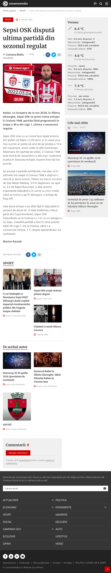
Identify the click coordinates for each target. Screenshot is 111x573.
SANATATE (61, 514)
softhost (39, 567)
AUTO (59, 529)
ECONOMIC (10, 507)
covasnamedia (15, 3)
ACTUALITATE (75, 150)
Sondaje (68, 562)
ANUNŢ (7, 424)
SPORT (23, 10)
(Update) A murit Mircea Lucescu (47, 328)
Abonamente (9, 562)
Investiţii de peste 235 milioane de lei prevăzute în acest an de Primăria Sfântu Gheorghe (86, 203)
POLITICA (61, 500)
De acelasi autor (15, 347)
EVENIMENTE (63, 507)
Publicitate (24, 562)
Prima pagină (9, 10)
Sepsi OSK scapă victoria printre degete (47, 292)
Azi (69, 127)
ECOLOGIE (9, 536)
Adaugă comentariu (18, 452)
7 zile (75, 127)
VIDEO (59, 543)
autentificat (24, 460)
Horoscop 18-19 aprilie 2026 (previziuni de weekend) (15, 376)
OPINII (7, 543)
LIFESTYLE (61, 536)
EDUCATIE (61, 522)
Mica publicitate (41, 562)
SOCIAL (7, 522)
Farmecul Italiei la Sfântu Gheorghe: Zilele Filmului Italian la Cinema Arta (47, 376)
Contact (56, 562)
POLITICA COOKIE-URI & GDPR (90, 562)
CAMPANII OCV (12, 529)
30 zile (83, 127)
